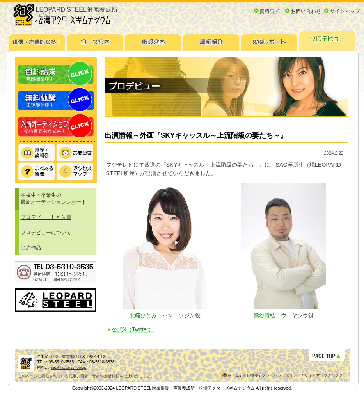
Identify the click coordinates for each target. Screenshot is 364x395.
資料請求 (269, 11)
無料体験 (56, 100)
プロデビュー (327, 39)
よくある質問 (37, 171)
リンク (337, 375)
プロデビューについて (46, 232)
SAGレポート (269, 39)
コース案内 (95, 39)
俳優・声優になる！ (37, 39)
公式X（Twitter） (133, 329)
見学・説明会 (37, 153)
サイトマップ (345, 11)
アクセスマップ (75, 171)
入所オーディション (56, 126)
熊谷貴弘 (264, 315)
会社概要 (250, 375)
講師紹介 (211, 39)
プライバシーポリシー (281, 375)
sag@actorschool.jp (68, 367)
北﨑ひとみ (143, 315)
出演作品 (31, 248)
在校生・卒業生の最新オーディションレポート (54, 198)
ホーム (233, 375)
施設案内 (153, 39)
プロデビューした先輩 (46, 217)
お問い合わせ (306, 11)
